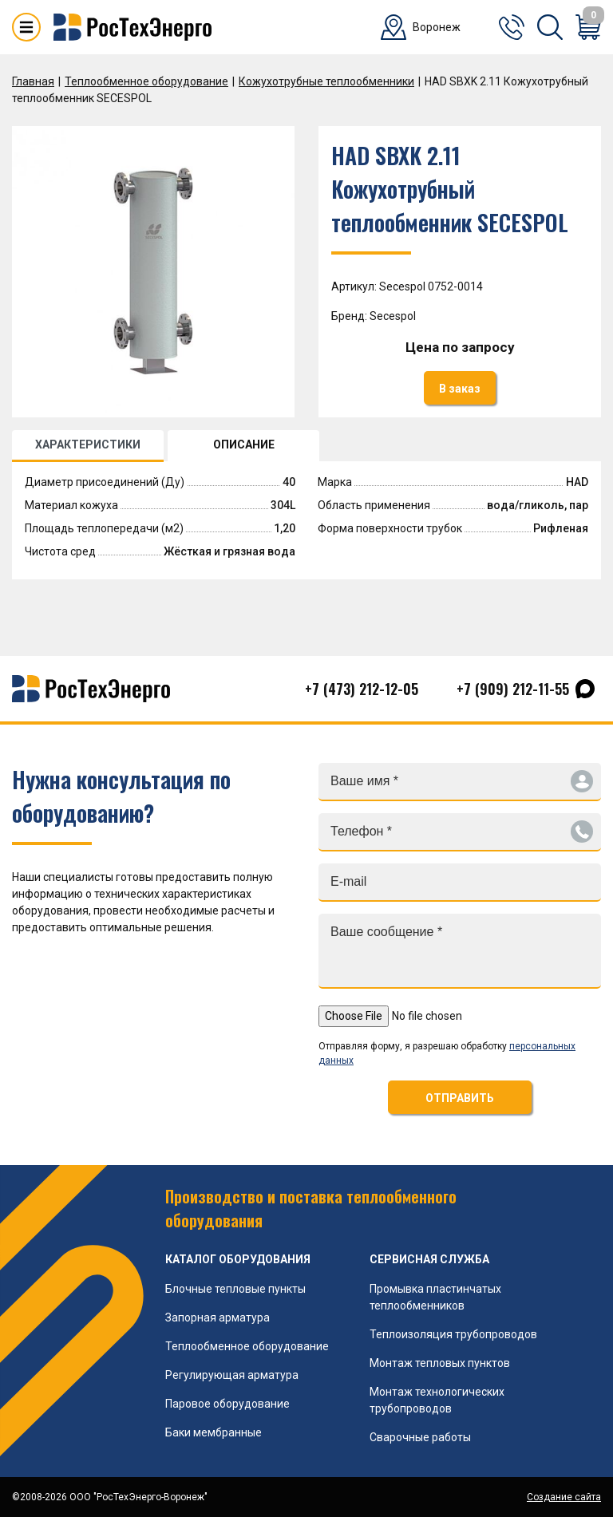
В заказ (460, 388)
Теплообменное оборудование (146, 81)
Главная (33, 81)
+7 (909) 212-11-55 (513, 688)
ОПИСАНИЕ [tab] (244, 444)
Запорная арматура (217, 1317)
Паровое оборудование (227, 1403)
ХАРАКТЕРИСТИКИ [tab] (87, 444)
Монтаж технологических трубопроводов (437, 1400)
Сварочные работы (420, 1437)
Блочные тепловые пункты (235, 1288)
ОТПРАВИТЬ (459, 1098)
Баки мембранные (213, 1432)
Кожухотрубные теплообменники (326, 81)
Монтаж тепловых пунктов (440, 1363)
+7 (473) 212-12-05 (361, 688)
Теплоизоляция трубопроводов (453, 1334)
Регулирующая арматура (232, 1375)
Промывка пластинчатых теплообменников (435, 1297)
